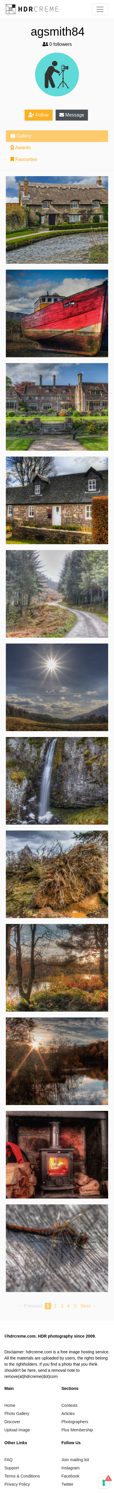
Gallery (21, 135)
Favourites (24, 159)
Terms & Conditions (22, 1476)
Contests (69, 1405)
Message (71, 114)
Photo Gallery (16, 1413)
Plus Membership (77, 1430)
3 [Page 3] (62, 1305)
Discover (12, 1421)
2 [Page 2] (55, 1305)
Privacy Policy (17, 1484)
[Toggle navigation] (100, 9)
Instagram (70, 1468)
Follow (38, 114)
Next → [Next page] (88, 1305)
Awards (21, 147)
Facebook (70, 1476)
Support (11, 1468)
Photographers (74, 1421)
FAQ (8, 1459)
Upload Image (17, 1430)
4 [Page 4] (68, 1305)
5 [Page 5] (75, 1305)
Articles (68, 1413)
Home (9, 1405)
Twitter (67, 1484)
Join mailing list (75, 1459)
